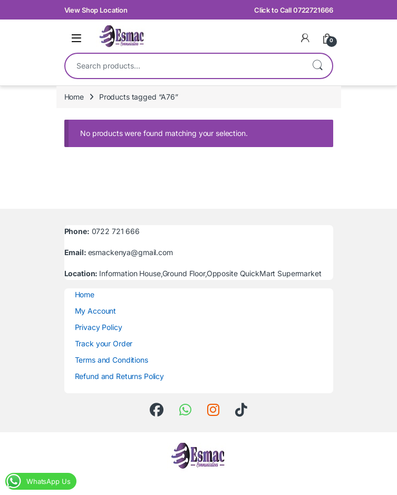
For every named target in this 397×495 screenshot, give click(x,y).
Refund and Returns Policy (119, 376)
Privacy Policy (98, 327)
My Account (96, 310)
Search (317, 66)
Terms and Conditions (111, 359)
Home (74, 96)
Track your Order (104, 343)
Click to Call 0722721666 (293, 10)
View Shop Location (96, 10)
